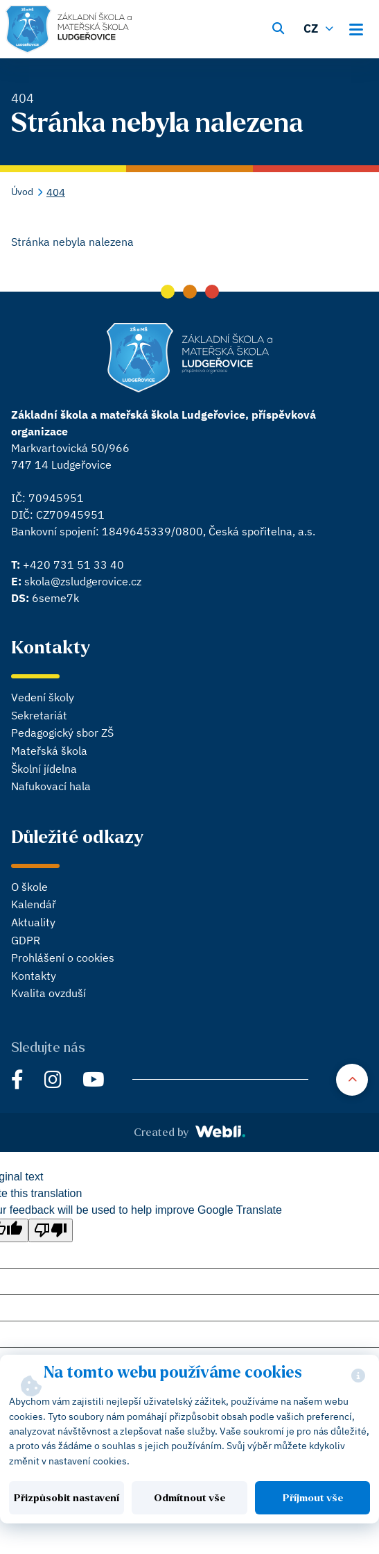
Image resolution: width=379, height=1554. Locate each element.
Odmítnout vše (189, 1498)
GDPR (25, 940)
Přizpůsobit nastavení (66, 1498)
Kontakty (33, 976)
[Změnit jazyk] (320, 27)
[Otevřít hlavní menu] (360, 27)
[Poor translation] (50, 1230)
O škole (29, 887)
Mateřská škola (49, 751)
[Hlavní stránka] (68, 29)
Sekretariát (39, 715)
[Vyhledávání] (277, 27)
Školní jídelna (44, 769)
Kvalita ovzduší (48, 993)
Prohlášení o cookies (62, 957)
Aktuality (33, 922)
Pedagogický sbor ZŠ (62, 733)
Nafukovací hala (51, 786)
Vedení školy (42, 697)
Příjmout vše (313, 1498)
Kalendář (33, 904)
